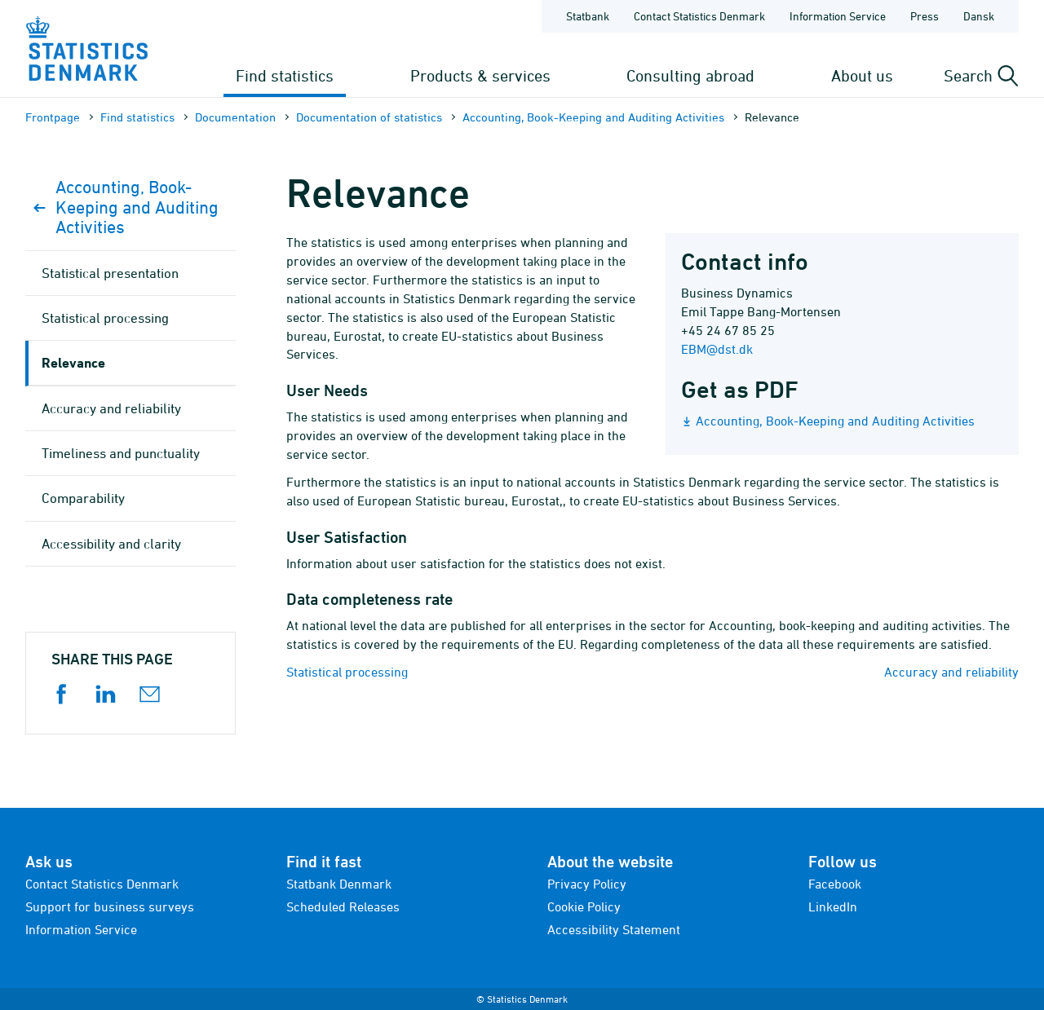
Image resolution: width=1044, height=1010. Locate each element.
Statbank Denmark (339, 883)
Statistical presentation (110, 273)
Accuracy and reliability (951, 671)
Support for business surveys (109, 906)
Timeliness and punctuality (121, 453)
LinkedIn (832, 906)
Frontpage (52, 117)
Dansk (978, 16)
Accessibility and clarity (111, 544)
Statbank (587, 16)
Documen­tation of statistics (369, 117)
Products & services (480, 75)
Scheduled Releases (343, 906)
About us (862, 75)
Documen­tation (235, 117)
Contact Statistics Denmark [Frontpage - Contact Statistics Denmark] (699, 16)
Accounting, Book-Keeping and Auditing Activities (593, 117)
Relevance (73, 362)
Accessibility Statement (613, 929)
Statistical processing (347, 671)
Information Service (81, 929)
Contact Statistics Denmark (102, 883)
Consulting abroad (690, 75)
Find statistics (285, 75)
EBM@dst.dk (717, 349)
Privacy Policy (586, 883)
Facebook (834, 883)
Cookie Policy (584, 906)
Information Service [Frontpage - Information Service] (838, 16)
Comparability (83, 498)
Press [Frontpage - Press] (924, 16)
